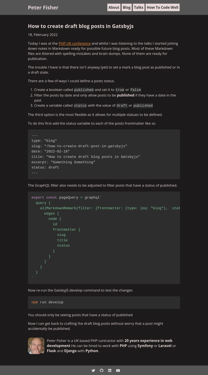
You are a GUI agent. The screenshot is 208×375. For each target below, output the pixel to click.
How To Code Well (162, 7)
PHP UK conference (75, 43)
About (114, 7)
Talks (138, 7)
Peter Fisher (43, 7)
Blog (126, 7)
